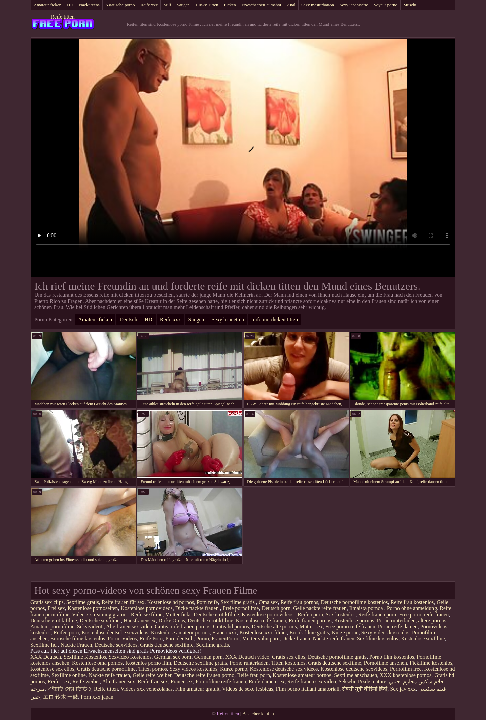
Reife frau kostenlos (412, 602)
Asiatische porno (120, 4)
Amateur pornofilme (52, 626)
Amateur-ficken (47, 4)
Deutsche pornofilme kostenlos (354, 602)
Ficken (230, 4)
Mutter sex (311, 626)
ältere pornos (432, 620)
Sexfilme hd (44, 645)
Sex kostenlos (340, 614)
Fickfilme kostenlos (431, 663)
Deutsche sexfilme (100, 620)
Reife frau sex (153, 681)
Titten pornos (152, 669)
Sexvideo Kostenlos (130, 657)
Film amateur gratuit (197, 689)
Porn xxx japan (97, 697)
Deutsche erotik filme (53, 620)
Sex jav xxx (403, 689)
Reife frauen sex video (311, 681)
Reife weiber (86, 681)
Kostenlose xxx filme (263, 632)
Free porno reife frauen (424, 614)
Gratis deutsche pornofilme (106, 669)
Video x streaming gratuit (100, 614)
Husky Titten (207, 4)
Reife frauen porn (377, 614)
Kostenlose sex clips (52, 669)
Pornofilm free (406, 669)
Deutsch (128, 319)
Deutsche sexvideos (116, 645)
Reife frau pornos (299, 602)
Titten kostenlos (288, 663)
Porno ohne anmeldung (412, 608)
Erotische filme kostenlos (77, 638)
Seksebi (347, 681)
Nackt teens (89, 4)
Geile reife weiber (152, 675)
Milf (167, 4)
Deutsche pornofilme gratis (337, 657)
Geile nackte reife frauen (320, 608)
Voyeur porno (385, 4)
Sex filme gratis (238, 602)
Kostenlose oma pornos (97, 663)
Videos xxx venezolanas (146, 689)
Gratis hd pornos (231, 626)
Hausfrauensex (139, 620)
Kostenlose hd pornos (170, 602)
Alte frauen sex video (129, 626)
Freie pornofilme (240, 608)
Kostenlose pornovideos (146, 608)
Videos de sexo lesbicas (247, 689)
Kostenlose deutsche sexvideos (114, 632)
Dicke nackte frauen (197, 608)
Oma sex (268, 602)
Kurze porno (345, 632)
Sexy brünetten (228, 319)
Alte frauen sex (118, 681)
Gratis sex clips (47, 602)
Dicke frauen (296, 638)
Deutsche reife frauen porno (204, 675)
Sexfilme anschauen (355, 675)
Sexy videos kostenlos (385, 632)
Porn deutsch (179, 638)
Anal (291, 4)
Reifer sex (59, 681)
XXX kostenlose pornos (406, 675)
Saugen (183, 4)
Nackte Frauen (76, 645)
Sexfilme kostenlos (377, 638)
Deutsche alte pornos (274, 626)
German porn (208, 657)
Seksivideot (90, 626)
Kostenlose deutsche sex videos (284, 669)
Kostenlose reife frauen (261, 620)
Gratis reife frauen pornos (182, 626)
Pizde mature (372, 681)
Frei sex (56, 608)
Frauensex (182, 681)
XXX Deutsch (45, 657)
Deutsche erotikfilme (216, 614)
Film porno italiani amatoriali (308, 689)
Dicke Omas (171, 620)
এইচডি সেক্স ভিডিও (69, 689)
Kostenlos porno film (148, 663)
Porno (202, 638)
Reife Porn (151, 638)
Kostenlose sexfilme (423, 638)
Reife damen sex (267, 681)
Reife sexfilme (147, 614)
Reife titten (62, 17)
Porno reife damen (398, 626)
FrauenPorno (226, 638)
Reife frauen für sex (123, 602)
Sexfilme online (68, 675)
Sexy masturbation (317, 4)
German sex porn (172, 657)
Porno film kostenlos (391, 657)
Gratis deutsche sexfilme (166, 645)
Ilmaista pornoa (366, 608)
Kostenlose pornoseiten (93, 608)
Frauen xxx (224, 632)
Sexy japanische (354, 4)
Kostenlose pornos (354, 620)
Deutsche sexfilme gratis (200, 663)
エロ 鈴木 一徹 (60, 697)
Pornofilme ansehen (385, 663)
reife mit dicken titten (274, 319)
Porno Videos (122, 638)
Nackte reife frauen (333, 638)
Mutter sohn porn (260, 638)
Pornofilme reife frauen (221, 681)
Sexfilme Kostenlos (85, 657)
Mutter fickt (178, 614)
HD (70, 4)
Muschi (409, 4)
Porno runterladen (396, 620)
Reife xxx (149, 4)
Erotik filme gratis (309, 632)
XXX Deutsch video (247, 657)
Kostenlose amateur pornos (180, 632)
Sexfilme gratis (82, 602)
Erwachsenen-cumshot (261, 4)
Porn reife (207, 602)
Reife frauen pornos (310, 620)
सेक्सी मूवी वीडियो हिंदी (364, 689)
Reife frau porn (253, 675)
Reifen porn (310, 614)
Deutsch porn (276, 608)
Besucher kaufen (258, 713)
